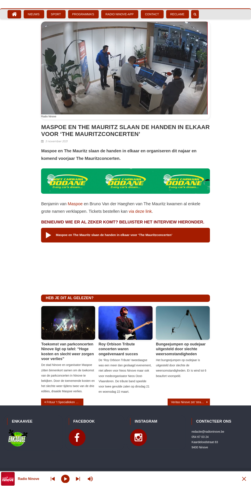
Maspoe (75, 203)
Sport (56, 14)
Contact (152, 14)
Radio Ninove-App (119, 14)
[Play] (65, 479)
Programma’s (83, 14)
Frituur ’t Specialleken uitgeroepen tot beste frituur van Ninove (65, 402)
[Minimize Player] (244, 478)
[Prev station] (78, 478)
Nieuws (34, 14)
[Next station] (53, 478)
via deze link (140, 211)
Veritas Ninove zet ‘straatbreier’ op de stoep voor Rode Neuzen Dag (190, 402)
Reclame (177, 14)
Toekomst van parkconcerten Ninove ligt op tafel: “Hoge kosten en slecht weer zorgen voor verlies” (67, 351)
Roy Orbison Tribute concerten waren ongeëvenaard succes (118, 349)
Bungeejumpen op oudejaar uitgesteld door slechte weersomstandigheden (181, 349)
